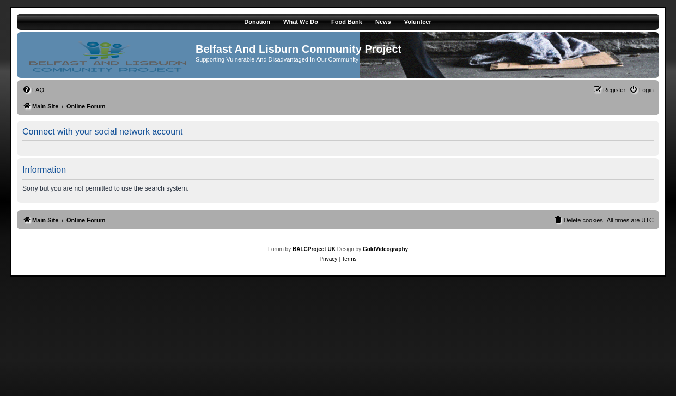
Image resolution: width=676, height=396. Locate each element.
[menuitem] (33, 89)
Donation (257, 22)
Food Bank (346, 22)
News (383, 22)
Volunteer (417, 22)
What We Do (300, 22)
